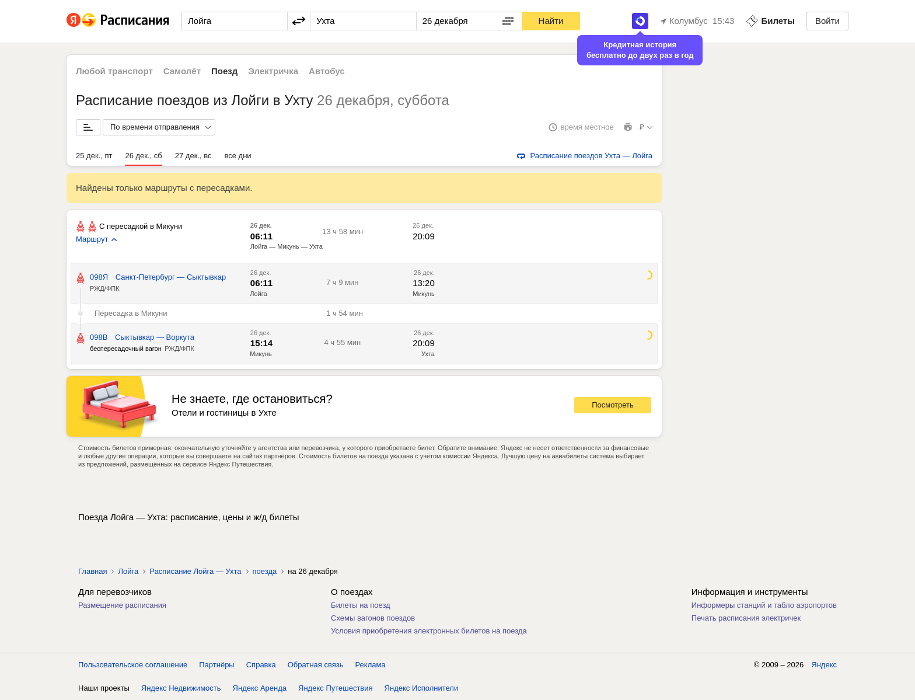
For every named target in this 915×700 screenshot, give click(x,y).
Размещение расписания (122, 605)
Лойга (258, 293)
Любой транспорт (114, 71)
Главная (92, 571)
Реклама (370, 664)
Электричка (273, 71)
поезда (265, 571)
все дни (237, 155)
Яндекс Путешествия (335, 688)
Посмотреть (613, 405)
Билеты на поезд (360, 605)
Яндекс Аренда (260, 688)
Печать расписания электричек (746, 618)
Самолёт (182, 71)
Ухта (428, 353)
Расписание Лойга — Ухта (195, 571)
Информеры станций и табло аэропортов (764, 605)
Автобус (327, 71)
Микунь (424, 293)
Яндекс (824, 664)
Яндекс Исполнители (422, 688)
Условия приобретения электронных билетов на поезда (429, 630)
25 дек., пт (94, 155)
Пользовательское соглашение (132, 664)
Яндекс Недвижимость (181, 688)
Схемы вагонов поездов (373, 618)
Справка (261, 664)
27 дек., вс (193, 155)
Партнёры (216, 664)
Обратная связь (316, 664)
